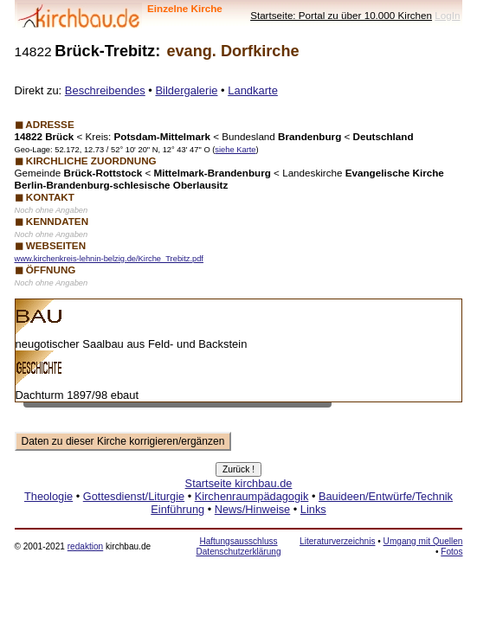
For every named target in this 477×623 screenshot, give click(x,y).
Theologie (48, 496)
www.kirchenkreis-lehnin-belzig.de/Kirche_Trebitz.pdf (109, 258)
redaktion (85, 546)
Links (313, 509)
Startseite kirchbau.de (239, 483)
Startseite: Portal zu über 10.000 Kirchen (341, 15)
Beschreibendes (105, 90)
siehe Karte (235, 149)
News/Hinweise (252, 509)
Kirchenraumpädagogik (252, 496)
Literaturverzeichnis (337, 541)
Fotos (451, 551)
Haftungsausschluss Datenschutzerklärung (238, 546)
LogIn (447, 15)
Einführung (177, 509)
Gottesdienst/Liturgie (133, 496)
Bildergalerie (186, 90)
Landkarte (253, 90)
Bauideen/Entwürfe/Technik (386, 496)
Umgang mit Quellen (423, 541)
